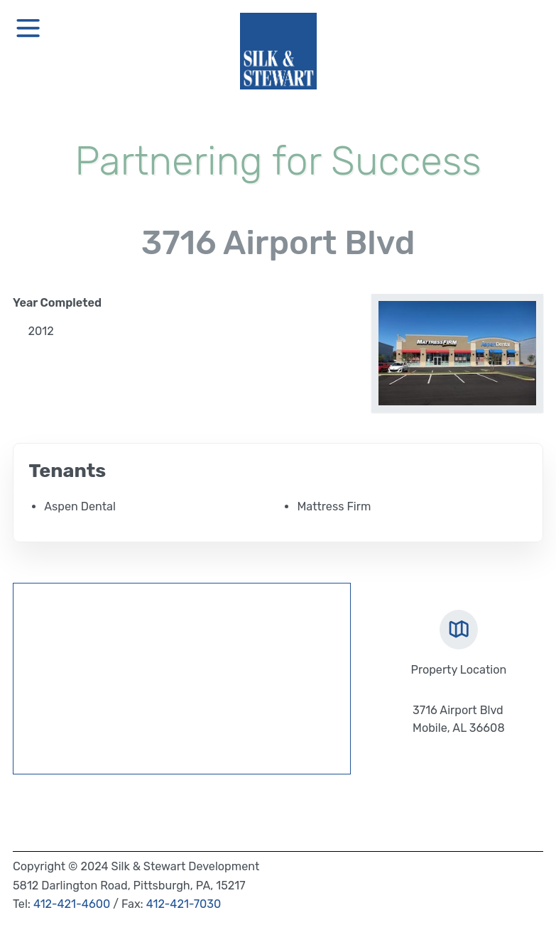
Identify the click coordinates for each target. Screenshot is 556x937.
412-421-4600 (71, 904)
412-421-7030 (184, 904)
